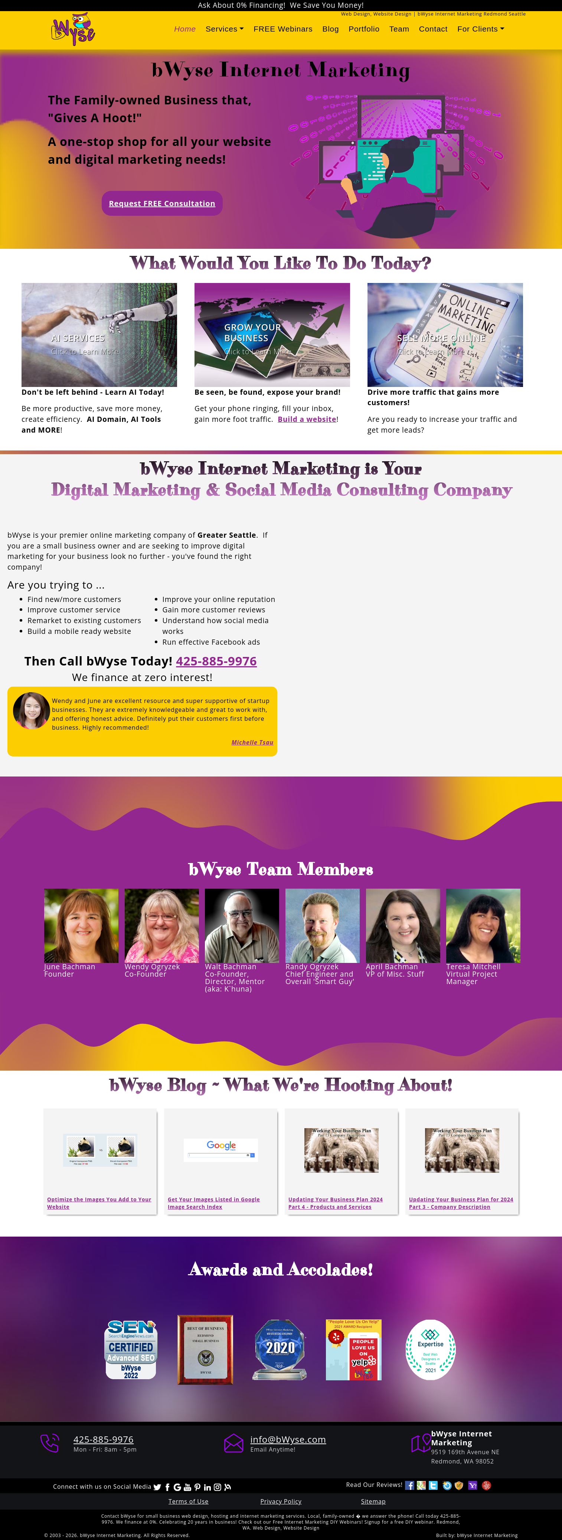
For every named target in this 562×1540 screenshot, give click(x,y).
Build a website (307, 419)
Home (185, 29)
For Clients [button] (477, 29)
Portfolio (364, 29)
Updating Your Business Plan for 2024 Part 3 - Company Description (461, 1203)
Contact (433, 29)
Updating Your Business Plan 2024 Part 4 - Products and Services (335, 1203)
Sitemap (373, 1501)
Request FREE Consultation (162, 203)
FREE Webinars (283, 29)
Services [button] (222, 29)
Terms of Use (189, 1501)
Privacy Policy (280, 1501)
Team (399, 29)
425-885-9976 (216, 660)
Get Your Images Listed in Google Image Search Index (214, 1203)
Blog (330, 29)
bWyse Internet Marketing (487, 1535)
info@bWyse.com (288, 1439)
